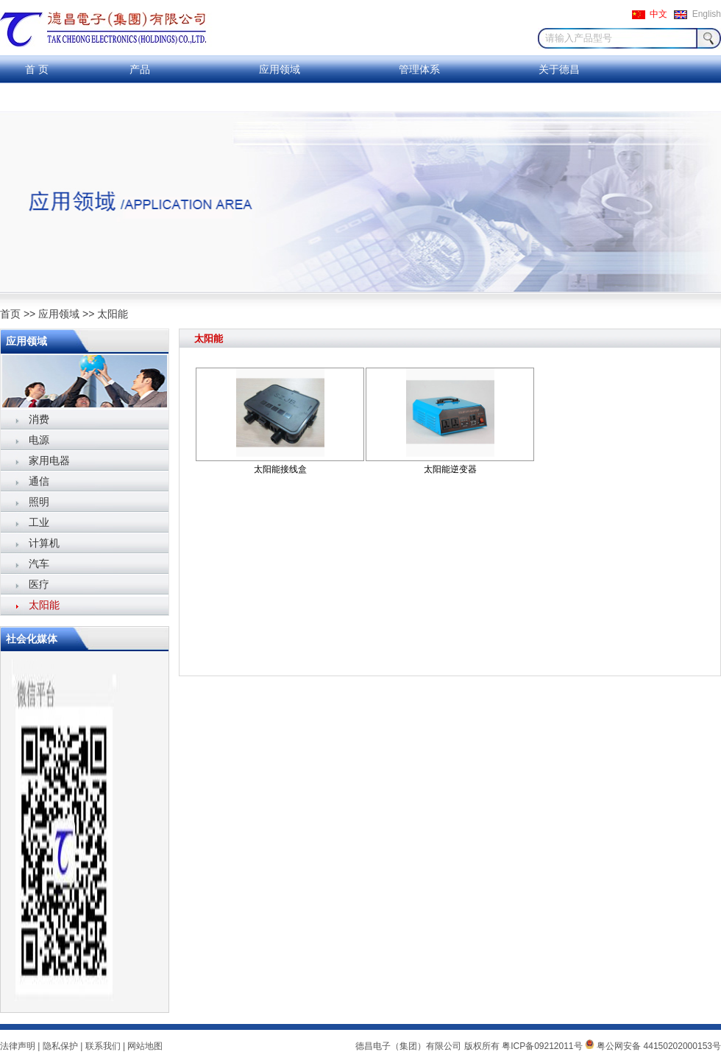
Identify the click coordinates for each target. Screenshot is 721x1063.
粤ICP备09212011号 (542, 1046)
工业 (39, 522)
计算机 (44, 543)
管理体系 (419, 69)
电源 (39, 440)
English (706, 14)
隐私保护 (60, 1046)
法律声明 (17, 1046)
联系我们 (36, 97)
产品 (139, 69)
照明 (39, 502)
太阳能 (112, 314)
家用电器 (49, 460)
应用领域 (279, 69)
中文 (658, 14)
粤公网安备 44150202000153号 (653, 1046)
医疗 (39, 584)
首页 (10, 314)
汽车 (39, 563)
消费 (39, 419)
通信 (39, 481)
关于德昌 (559, 69)
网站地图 (145, 1046)
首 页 (37, 69)
